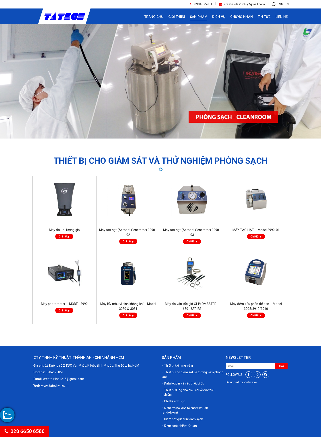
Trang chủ (153, 17)
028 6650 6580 (24, 431)
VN (281, 4)
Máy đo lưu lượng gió (64, 243)
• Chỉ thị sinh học (173, 401)
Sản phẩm (198, 17)
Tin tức (264, 17)
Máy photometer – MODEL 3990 (64, 317)
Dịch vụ (218, 17)
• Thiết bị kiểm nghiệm (177, 365)
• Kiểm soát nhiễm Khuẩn (179, 426)
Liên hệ (282, 17)
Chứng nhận (241, 17)
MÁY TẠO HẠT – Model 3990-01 (256, 243)
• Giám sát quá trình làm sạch (182, 419)
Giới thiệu (176, 17)
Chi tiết (64, 249)
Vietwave (250, 382)
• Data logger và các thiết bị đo (183, 383)
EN (287, 4)
